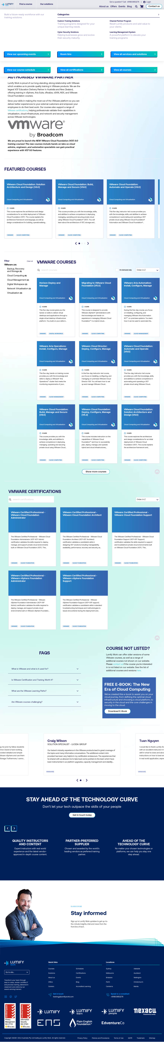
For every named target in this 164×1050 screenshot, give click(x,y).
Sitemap (152, 1046)
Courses (7, 22)
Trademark (141, 1046)
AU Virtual (67, 63)
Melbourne (40, 63)
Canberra (29, 63)
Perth (50, 63)
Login (148, 2)
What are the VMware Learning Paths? (43, 691)
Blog (130, 7)
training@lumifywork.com (63, 1006)
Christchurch (138, 991)
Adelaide (8, 63)
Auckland (137, 982)
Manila (136, 996)
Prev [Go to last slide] (7, 837)
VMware (10, 235)
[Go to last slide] (76, 243)
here (139, 670)
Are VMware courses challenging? (43, 702)
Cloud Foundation (27, 563)
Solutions (51, 982)
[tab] (79, 243)
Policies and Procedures (100, 1046)
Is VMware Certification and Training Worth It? (43, 680)
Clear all (30, 261)
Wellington (137, 987)
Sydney (58, 63)
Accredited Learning (83, 996)
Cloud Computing (23, 235)
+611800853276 (133, 2)
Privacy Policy (82, 1046)
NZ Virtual (9, 66)
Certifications (81, 982)
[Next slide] (88, 243)
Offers (114, 7)
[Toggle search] (137, 7)
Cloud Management (141, 333)
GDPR (130, 1046)
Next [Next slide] (14, 837)
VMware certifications (18, 110)
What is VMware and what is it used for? (43, 668)
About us (104, 7)
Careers (51, 996)
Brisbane (18, 63)
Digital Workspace (56, 333)
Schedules (80, 978)
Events (122, 7)
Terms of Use (118, 1046)
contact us (118, 664)
